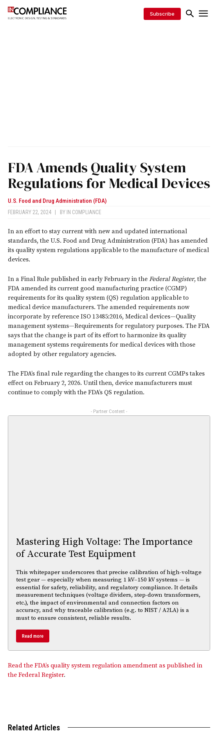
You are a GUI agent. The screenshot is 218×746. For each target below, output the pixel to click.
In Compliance (84, 212)
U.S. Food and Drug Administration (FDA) (57, 201)
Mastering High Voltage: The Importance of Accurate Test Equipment (104, 548)
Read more (32, 636)
